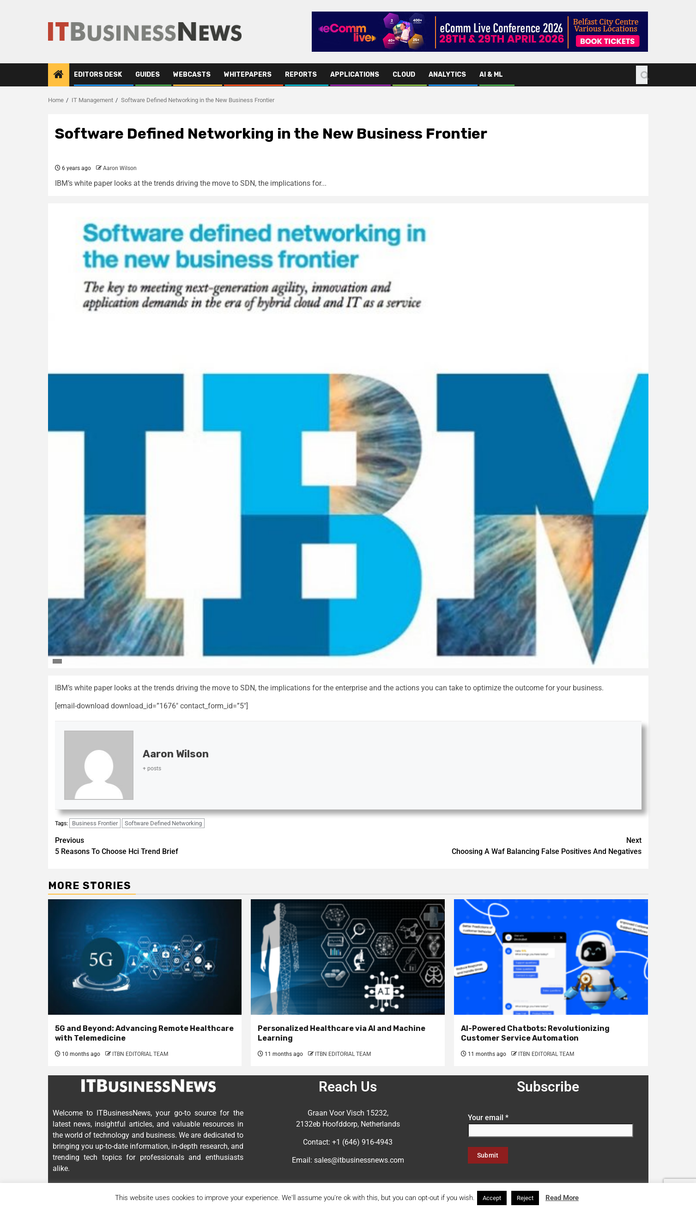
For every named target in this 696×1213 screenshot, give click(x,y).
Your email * (550, 1123)
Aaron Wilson (120, 168)
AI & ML (491, 75)
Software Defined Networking (163, 823)
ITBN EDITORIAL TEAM (140, 1054)
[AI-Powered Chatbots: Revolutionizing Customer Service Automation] (551, 957)
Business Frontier (95, 823)
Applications (354, 75)
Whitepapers (248, 75)
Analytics (447, 75)
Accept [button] (492, 1198)
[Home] (59, 75)
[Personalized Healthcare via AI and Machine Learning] (348, 957)
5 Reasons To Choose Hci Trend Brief (201, 845)
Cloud (404, 75)
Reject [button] (525, 1198)
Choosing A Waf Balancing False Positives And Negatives (495, 845)
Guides (147, 75)
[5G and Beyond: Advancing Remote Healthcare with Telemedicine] (145, 957)
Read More (562, 1198)
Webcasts (192, 75)
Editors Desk (98, 75)
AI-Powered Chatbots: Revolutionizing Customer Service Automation (535, 1033)
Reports (301, 75)
